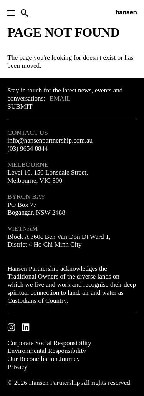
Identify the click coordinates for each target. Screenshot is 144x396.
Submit (19, 106)
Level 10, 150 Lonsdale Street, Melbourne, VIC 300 (47, 176)
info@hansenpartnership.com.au (50, 140)
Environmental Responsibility (46, 350)
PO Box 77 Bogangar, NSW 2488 (36, 208)
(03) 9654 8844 (27, 148)
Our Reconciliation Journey (43, 358)
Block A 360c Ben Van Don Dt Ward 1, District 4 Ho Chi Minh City (58, 240)
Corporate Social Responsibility (49, 343)
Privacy (17, 367)
